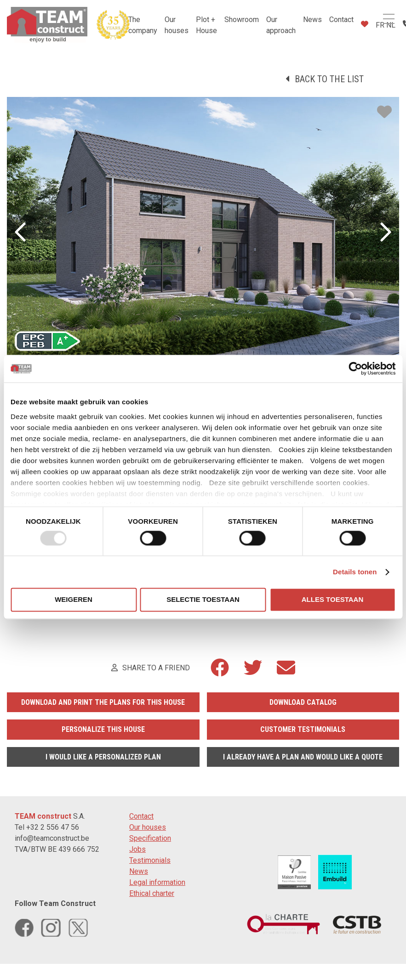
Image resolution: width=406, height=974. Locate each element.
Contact (341, 19)
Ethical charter (151, 893)
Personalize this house (103, 729)
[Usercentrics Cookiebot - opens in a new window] (355, 368)
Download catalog (303, 702)
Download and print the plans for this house (103, 702)
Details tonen (355, 572)
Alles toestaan (332, 600)
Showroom (241, 19)
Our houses (147, 827)
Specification (150, 838)
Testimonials (150, 860)
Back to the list (329, 79)
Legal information (157, 882)
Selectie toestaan (203, 600)
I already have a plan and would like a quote (303, 757)
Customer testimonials (302, 729)
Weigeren (73, 600)
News (312, 19)
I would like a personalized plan (103, 757)
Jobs (137, 849)
